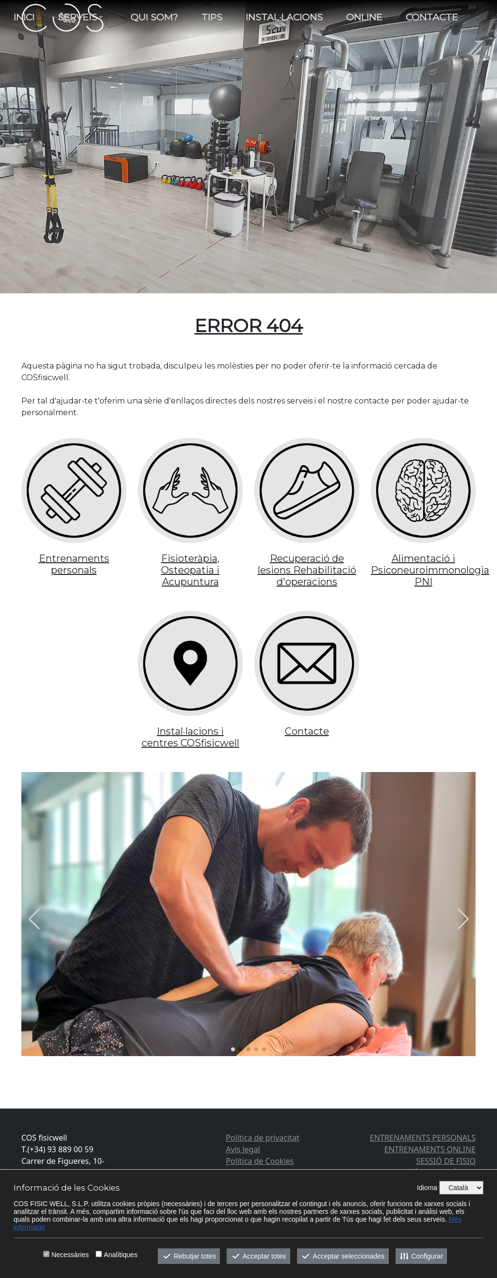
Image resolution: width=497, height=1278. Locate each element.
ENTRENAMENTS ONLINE (430, 1149)
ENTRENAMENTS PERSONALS (423, 1137)
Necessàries (70, 1255)
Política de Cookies (260, 1161)
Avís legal (243, 1149)
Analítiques (120, 1255)
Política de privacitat (262, 1137)
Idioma (427, 1188)
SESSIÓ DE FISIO (446, 1161)
